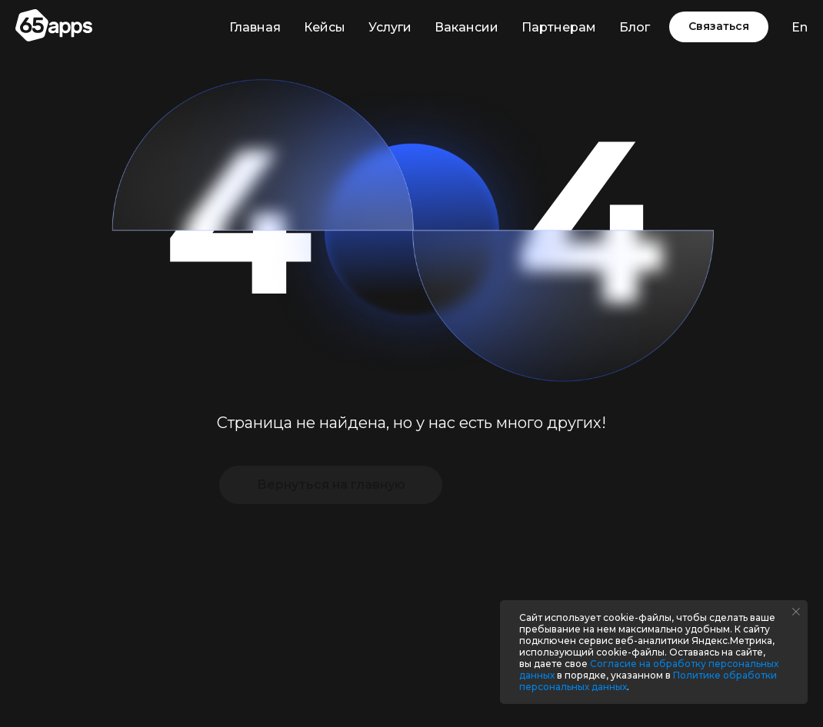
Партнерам (558, 27)
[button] (718, 27)
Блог (634, 27)
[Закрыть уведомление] (796, 611)
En (799, 27)
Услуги (390, 27)
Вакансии (466, 27)
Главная (255, 27)
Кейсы (324, 27)
